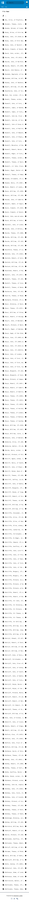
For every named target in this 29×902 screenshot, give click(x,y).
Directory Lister (18, 895)
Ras (6, 7)
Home (2, 7)
